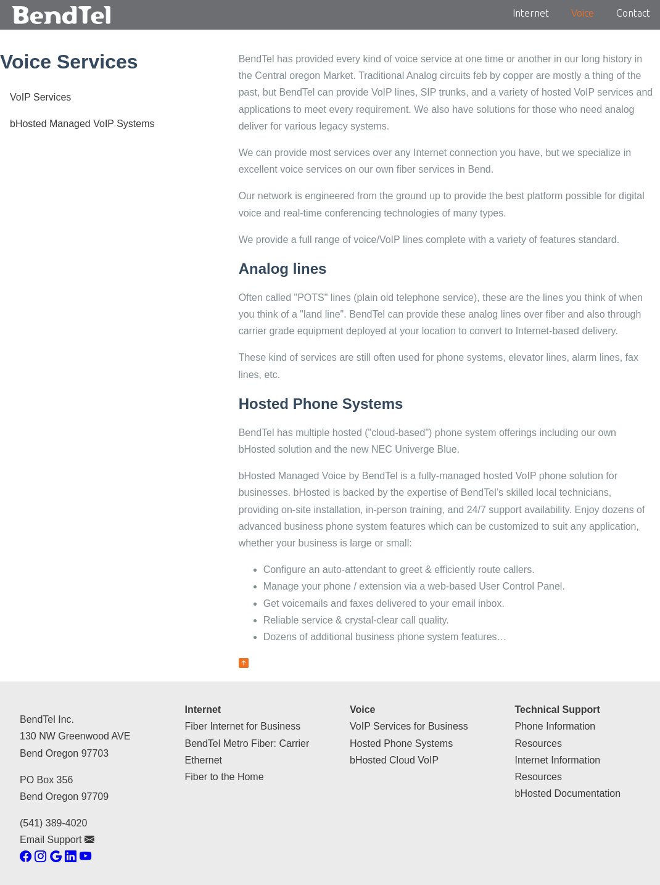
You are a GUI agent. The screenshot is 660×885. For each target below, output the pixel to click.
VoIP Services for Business (409, 726)
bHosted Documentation (568, 793)
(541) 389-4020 (53, 823)
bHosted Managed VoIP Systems (82, 123)
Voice (582, 13)
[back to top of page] (244, 663)
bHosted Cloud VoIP (394, 760)
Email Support (57, 839)
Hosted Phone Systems (401, 743)
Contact (633, 13)
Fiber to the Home (224, 777)
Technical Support (557, 709)
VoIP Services (40, 97)
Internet (531, 13)
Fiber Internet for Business (243, 726)
